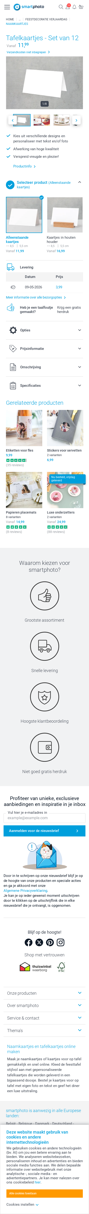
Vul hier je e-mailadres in (27, 812)
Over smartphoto (23, 1005)
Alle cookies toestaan (23, 1193)
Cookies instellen (22, 1204)
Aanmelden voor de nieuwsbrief (34, 831)
